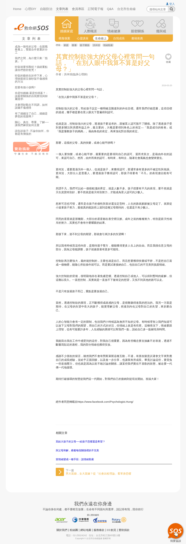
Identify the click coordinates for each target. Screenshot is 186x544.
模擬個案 (64, 38)
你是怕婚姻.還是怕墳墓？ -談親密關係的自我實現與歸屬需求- (31, 96)
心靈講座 (82, 38)
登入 (170, 3)
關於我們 (61, 529)
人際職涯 (90, 31)
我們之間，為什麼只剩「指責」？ (31, 60)
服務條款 (99, 529)
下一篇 (98, 472)
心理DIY (30, 9)
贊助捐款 (124, 529)
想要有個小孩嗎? (25, 87)
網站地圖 (85, 529)
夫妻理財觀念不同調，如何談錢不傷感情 (31, 106)
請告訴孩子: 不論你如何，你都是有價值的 (32, 133)
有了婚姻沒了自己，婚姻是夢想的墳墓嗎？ (31, 115)
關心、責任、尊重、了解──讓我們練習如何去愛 (32, 124)
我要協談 (175, 532)
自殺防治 (46, 9)
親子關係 (84, 45)
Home (17, 9)
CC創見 (111, 529)
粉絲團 (74, 529)
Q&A (110, 9)
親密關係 (137, 31)
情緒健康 (113, 31)
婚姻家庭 (66, 31)
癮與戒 (161, 31)
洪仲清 (96, 45)
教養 (74, 45)
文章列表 (62, 9)
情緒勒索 (108, 45)
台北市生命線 (126, 9)
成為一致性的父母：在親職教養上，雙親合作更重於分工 (31, 49)
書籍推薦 (137, 38)
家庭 (66, 45)
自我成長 (119, 38)
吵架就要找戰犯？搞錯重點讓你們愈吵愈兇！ (31, 68)
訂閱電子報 (95, 9)
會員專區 (78, 9)
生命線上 (101, 38)
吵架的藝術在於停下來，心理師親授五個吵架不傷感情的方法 (31, 78)
